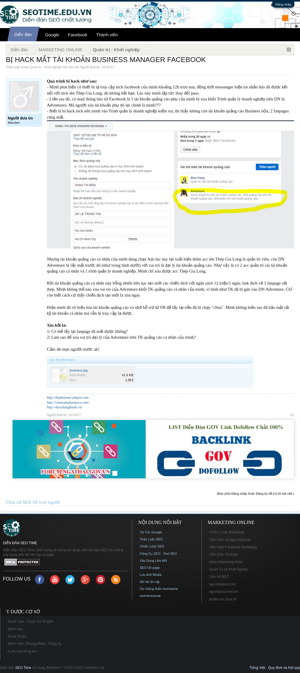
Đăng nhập (283, 4)
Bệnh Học (15, 629)
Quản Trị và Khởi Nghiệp (228, 569)
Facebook (77, 34)
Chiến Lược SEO (152, 546)
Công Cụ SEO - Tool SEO (158, 553)
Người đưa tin (90, 67)
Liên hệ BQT (219, 577)
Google (52, 34)
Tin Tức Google (151, 532)
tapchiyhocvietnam (223, 592)
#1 (292, 415)
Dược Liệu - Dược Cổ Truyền (30, 621)
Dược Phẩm (17, 636)
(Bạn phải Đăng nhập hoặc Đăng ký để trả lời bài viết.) (255, 493)
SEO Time (23, 668)
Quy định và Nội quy (284, 668)
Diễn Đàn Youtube (223, 554)
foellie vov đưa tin (223, 599)
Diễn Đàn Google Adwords (230, 540)
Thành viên (107, 34)
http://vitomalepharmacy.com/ (68, 402)
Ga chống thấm (151, 588)
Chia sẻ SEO (18, 502)
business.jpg (79, 370)
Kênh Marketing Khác (226, 562)
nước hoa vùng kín (22, 651)
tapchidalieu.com (222, 584)
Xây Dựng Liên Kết (153, 560)
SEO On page (150, 567)
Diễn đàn (23, 34)
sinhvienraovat (150, 595)
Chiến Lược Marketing (226, 532)
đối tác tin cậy (150, 581)
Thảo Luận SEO (151, 539)
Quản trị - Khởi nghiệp (46, 67)
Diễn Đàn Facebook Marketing (233, 547)
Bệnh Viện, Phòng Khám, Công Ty (34, 644)
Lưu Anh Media (150, 574)
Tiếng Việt (257, 668)
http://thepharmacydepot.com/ (68, 397)
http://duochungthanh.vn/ (64, 407)
